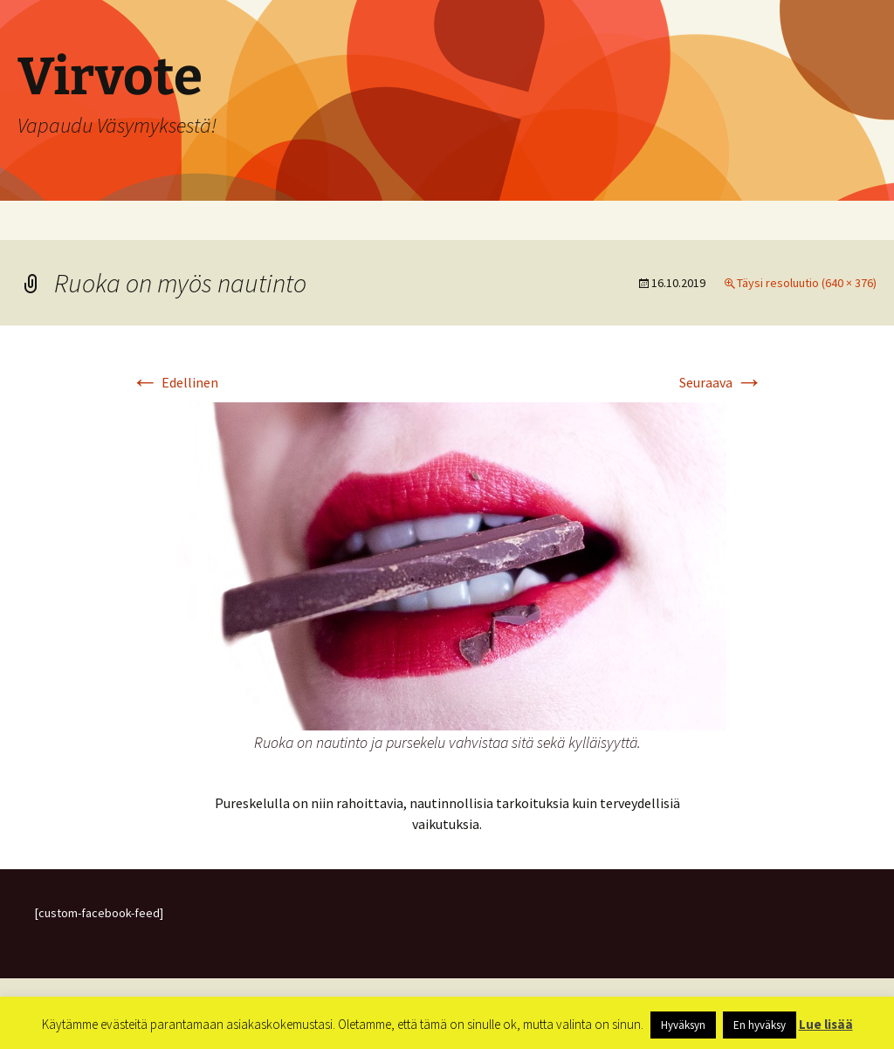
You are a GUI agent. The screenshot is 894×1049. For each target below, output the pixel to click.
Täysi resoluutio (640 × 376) (807, 283)
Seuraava (721, 382)
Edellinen (174, 382)
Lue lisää (826, 1024)
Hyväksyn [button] (683, 1025)
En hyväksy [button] (759, 1025)
